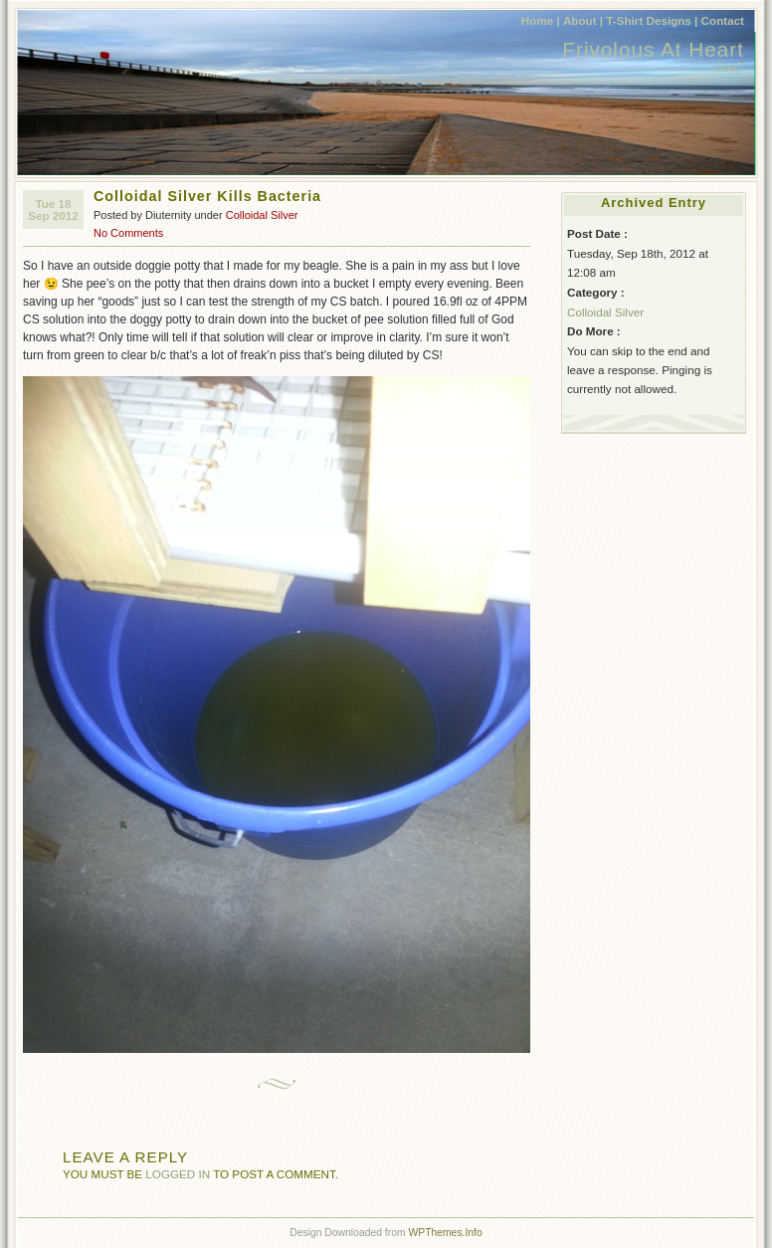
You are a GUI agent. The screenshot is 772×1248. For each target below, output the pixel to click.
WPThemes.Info (445, 1232)
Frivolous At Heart (653, 49)
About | (583, 20)
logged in (177, 1173)
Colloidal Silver (262, 215)
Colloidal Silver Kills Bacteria (207, 196)
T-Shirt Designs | (651, 20)
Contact (722, 20)
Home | (540, 20)
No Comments (128, 233)
